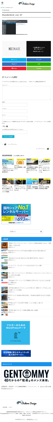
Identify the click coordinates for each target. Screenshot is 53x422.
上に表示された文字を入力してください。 (13, 129)
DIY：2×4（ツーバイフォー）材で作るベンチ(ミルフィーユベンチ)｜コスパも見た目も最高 (29, 274)
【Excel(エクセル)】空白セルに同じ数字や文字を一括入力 (25, 258)
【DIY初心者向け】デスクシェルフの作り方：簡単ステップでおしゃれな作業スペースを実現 (29, 289)
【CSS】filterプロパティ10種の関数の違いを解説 (23, 310)
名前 (3, 102)
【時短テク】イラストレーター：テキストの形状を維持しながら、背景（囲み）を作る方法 (29, 244)
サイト (4, 115)
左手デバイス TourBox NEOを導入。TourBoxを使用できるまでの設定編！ (29, 296)
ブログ (10, 407)
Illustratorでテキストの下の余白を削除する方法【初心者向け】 (27, 250)
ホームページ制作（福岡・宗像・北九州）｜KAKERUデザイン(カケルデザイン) (30, 413)
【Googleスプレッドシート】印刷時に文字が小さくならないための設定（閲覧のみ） (29, 281)
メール (4, 108)
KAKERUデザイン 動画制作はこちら (26, 419)
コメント (5, 85)
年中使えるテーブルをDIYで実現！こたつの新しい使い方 (25, 303)
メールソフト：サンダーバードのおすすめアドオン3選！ (25, 265)
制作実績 (5, 407)
